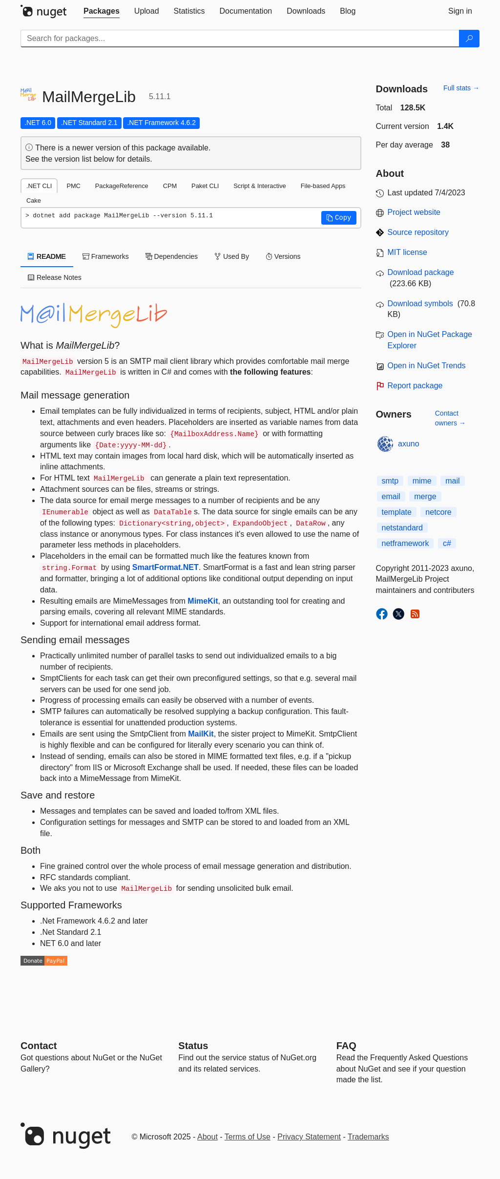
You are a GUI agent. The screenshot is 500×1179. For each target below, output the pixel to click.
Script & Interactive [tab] (259, 185)
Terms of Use (248, 1137)
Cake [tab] (33, 200)
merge (425, 496)
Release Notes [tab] (55, 277)
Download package (421, 272)
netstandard (402, 528)
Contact (39, 1045)
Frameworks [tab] (106, 256)
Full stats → (461, 88)
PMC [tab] (73, 185)
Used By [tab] (231, 256)
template (397, 512)
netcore (438, 512)
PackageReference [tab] (121, 185)
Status (193, 1045)
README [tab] (47, 256)
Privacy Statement (309, 1137)
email (391, 496)
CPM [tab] (170, 185)
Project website (414, 212)
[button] (338, 218)
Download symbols (420, 303)
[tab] (101, 11)
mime (422, 481)
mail (452, 481)
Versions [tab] (283, 256)
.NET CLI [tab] (39, 185)
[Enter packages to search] (240, 38)
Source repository (418, 232)
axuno (408, 444)
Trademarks (368, 1137)
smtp (390, 481)
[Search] (469, 38)
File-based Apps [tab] (323, 185)
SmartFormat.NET (165, 567)
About (207, 1137)
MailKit (200, 734)
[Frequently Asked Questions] (346, 1045)
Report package (415, 385)
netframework (405, 543)
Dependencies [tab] (172, 256)
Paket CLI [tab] (205, 185)
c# (447, 543)
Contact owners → (450, 418)
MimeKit (203, 601)
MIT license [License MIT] (408, 252)
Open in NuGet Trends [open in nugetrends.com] (427, 365)
